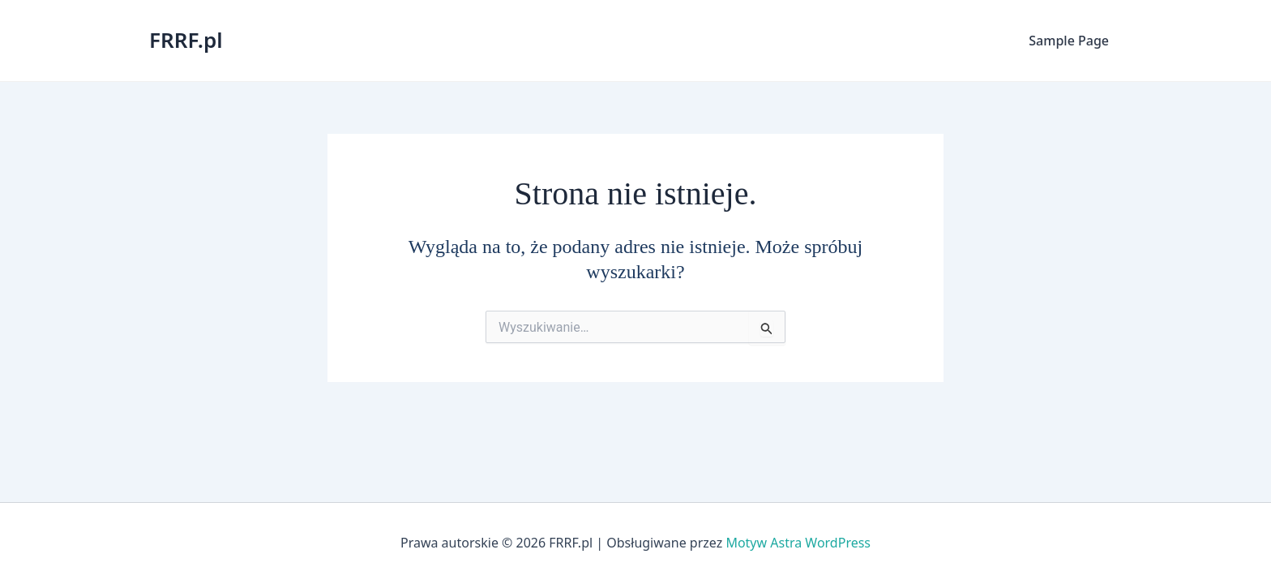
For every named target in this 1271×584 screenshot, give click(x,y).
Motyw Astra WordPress (798, 543)
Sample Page (1069, 40)
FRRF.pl (186, 39)
